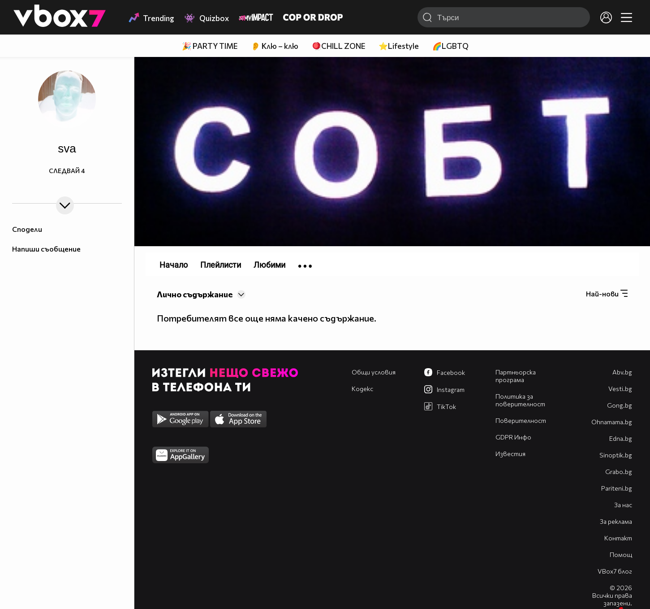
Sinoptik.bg (615, 455)
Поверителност (520, 420)
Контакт (618, 538)
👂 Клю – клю (274, 46)
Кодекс (362, 388)
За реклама (616, 521)
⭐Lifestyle (399, 46)
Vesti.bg (620, 388)
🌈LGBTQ (450, 46)
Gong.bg (619, 405)
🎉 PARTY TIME (209, 46)
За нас (623, 505)
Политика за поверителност (520, 400)
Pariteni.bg (616, 488)
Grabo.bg (618, 471)
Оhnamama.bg (611, 422)
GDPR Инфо (513, 437)
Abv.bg (622, 372)
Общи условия (374, 372)
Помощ (621, 554)
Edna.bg (620, 438)
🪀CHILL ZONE (338, 46)
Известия (510, 453)
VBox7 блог (615, 571)
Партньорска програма (515, 375)
